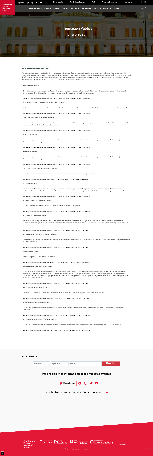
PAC (93, 2)
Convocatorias (67, 8)
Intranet (85, 449)
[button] (146, 8)
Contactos (107, 8)
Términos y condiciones (72, 449)
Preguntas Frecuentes (109, 2)
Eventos (47, 8)
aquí (106, 392)
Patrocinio (143, 2)
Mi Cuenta (97, 8)
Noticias (56, 8)
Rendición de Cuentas (77, 2)
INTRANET (117, 8)
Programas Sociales (83, 8)
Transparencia (58, 2)
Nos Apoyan (128, 2)
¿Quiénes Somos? (35, 8)
